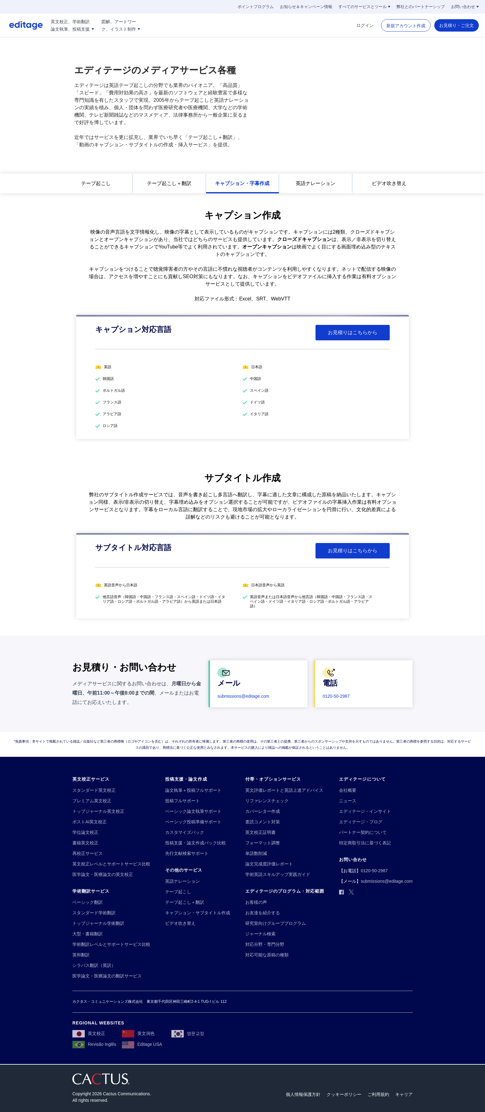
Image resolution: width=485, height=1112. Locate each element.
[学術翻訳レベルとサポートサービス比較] (111, 944)
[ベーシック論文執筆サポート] (193, 811)
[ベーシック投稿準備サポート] (193, 822)
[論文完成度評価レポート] (269, 864)
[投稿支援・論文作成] (186, 779)
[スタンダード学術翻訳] (94, 913)
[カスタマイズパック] (184, 832)
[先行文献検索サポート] (186, 853)
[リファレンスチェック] (267, 801)
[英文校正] (88, 1033)
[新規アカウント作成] (405, 25)
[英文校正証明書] (260, 832)
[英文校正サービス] (90, 779)
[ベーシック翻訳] (87, 902)
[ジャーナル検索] (260, 934)
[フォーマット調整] (262, 843)
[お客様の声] (256, 902)
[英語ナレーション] (315, 183)
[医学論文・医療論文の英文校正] (102, 874)
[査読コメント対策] (262, 822)
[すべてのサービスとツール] (364, 7)
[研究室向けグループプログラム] (275, 923)
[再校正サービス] (87, 853)
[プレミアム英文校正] (91, 801)
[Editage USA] (142, 1044)
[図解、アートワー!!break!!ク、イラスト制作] (120, 25)
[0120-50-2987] (336, 696)
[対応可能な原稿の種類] (267, 955)
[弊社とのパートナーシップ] (421, 7)
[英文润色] (138, 1033)
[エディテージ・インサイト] (365, 811)
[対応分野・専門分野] (264, 944)
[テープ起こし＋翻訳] (169, 183)
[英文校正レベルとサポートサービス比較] (111, 864)
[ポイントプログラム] (256, 7)
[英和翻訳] (81, 955)
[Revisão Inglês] (94, 1044)
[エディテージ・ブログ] (360, 822)
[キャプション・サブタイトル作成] (197, 913)
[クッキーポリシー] (344, 1094)
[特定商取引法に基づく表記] (365, 843)
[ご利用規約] (378, 1094)
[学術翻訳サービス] (90, 891)
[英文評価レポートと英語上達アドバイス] (284, 790)
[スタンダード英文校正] (94, 790)
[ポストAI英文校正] (89, 822)
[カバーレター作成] (262, 811)
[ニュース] (347, 801)
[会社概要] (347, 790)
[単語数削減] (256, 853)
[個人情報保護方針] (303, 1094)
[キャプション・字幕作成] (242, 183)
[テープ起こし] (95, 183)
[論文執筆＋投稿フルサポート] (193, 790)
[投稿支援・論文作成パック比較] (195, 843)
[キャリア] (404, 1094)
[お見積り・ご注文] (456, 25)
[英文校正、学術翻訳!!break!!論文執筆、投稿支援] (72, 25)
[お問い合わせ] (465, 7)
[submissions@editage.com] (243, 696)
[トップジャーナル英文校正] (98, 811)
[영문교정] (187, 1033)
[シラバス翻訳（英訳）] (94, 965)
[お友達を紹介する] (262, 913)
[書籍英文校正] (85, 843)
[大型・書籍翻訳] (87, 934)
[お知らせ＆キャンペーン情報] (306, 7)
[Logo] (21, 25)
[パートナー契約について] (363, 832)
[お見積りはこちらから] (352, 332)
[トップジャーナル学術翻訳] (98, 923)
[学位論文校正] (85, 832)
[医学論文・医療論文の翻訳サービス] (107, 976)
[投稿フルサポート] (182, 801)
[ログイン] (365, 25)
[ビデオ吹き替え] (389, 183)
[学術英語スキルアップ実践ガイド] (277, 874)
